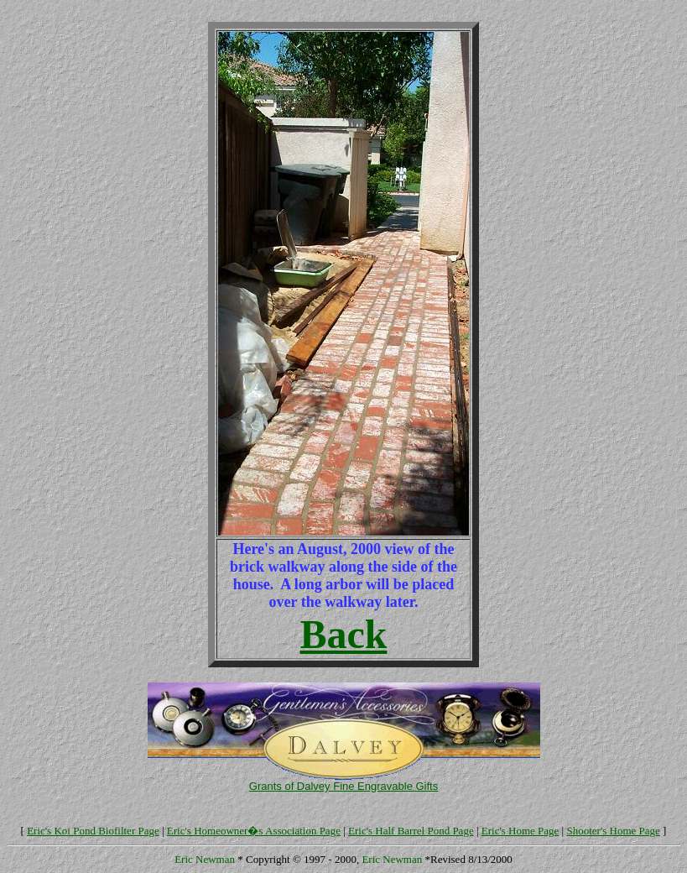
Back (343, 634)
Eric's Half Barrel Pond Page (411, 830)
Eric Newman (204, 859)
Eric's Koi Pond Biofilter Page (93, 830)
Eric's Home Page (520, 830)
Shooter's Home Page (612, 830)
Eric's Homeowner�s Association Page (254, 830)
